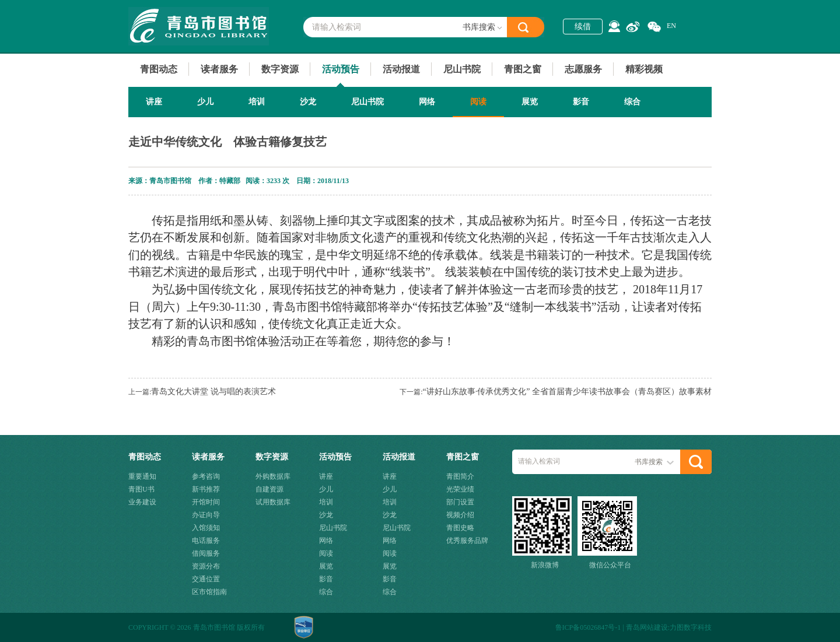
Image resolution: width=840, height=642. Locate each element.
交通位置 (206, 579)
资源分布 (206, 566)
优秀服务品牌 (467, 540)
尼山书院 (462, 69)
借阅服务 (206, 553)
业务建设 (142, 502)
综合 (632, 101)
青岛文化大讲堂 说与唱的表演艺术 (213, 391)
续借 (583, 26)
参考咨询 (206, 476)
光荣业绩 (460, 489)
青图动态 (158, 69)
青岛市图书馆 (198, 26)
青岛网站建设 (647, 627)
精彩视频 (644, 69)
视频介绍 (460, 515)
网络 (427, 101)
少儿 (205, 101)
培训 (257, 101)
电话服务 (206, 540)
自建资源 (270, 489)
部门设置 (460, 502)
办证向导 (206, 515)
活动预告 (340, 69)
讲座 (154, 101)
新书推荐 (206, 489)
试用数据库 (273, 502)
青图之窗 (522, 69)
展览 (530, 101)
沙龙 (308, 101)
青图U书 (141, 489)
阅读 (478, 101)
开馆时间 (206, 502)
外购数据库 (273, 476)
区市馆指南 (209, 592)
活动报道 (401, 69)
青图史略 (460, 528)
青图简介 (460, 476)
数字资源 (280, 69)
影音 (581, 101)
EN (671, 26)
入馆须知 (206, 528)
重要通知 (142, 476)
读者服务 (219, 69)
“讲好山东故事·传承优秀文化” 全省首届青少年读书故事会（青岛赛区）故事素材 (567, 391)
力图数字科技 (691, 627)
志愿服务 (583, 69)
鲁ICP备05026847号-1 (588, 627)
